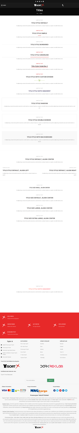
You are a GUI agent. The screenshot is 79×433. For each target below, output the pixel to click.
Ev (37, 13)
